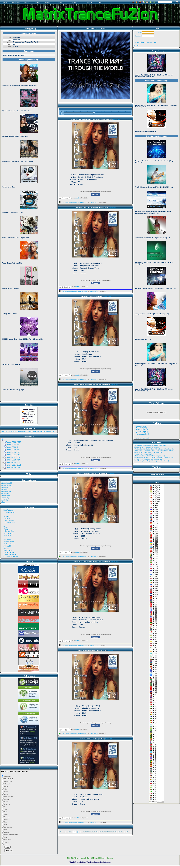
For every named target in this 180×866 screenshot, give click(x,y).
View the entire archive (143, 438)
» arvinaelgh (5, 498)
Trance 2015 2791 (13, 465)
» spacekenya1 (6, 491)
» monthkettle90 (6, 487)
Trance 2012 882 (13, 457)
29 (117, 832)
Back (62, 832)
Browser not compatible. (29, 216)
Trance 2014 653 (13, 462)
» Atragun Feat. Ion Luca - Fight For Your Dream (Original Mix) (154, 457)
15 (88, 832)
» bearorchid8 (5, 494)
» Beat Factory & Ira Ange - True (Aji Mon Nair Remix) (151, 461)
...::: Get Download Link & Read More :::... (73, 202)
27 (113, 832)
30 (119, 832)
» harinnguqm (5, 496)
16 (90, 832)
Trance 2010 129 (13, 452)
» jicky (3, 502)
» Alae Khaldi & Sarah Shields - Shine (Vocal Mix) (150, 445)
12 (81, 832)
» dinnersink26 (6, 485)
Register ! (137, 45)
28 (115, 832)
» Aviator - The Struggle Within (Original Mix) (148, 459)
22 (103, 832)
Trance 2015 (116, 119)
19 (96, 832)
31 (121, 832)
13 (84, 832)
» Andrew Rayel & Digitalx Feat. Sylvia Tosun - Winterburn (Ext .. (154, 449)
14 (86, 832)
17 (92, 832)
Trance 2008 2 (12, 447)
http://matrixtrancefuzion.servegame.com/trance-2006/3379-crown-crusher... (27, 431)
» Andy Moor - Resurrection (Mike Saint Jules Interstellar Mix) (153, 450)
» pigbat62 (4, 489)
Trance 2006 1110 (13, 442)
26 (111, 832)
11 (79, 832)
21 (100, 832)
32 (125, 832)
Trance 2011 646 (13, 455)
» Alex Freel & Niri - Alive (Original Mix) (147, 447)
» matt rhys (5, 500)
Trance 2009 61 (12, 450)
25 (109, 832)
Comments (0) (94, 202)
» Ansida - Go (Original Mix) (143, 454)
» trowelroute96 (6, 483)
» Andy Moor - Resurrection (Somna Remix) (148, 452)
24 (107, 832)
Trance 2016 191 (13, 467)
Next (128, 832)
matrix (8, 512)
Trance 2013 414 (13, 460)
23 (105, 832)
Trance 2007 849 (13, 445)
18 (94, 832)
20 (98, 832)
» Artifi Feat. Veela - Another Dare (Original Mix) (149, 456)
